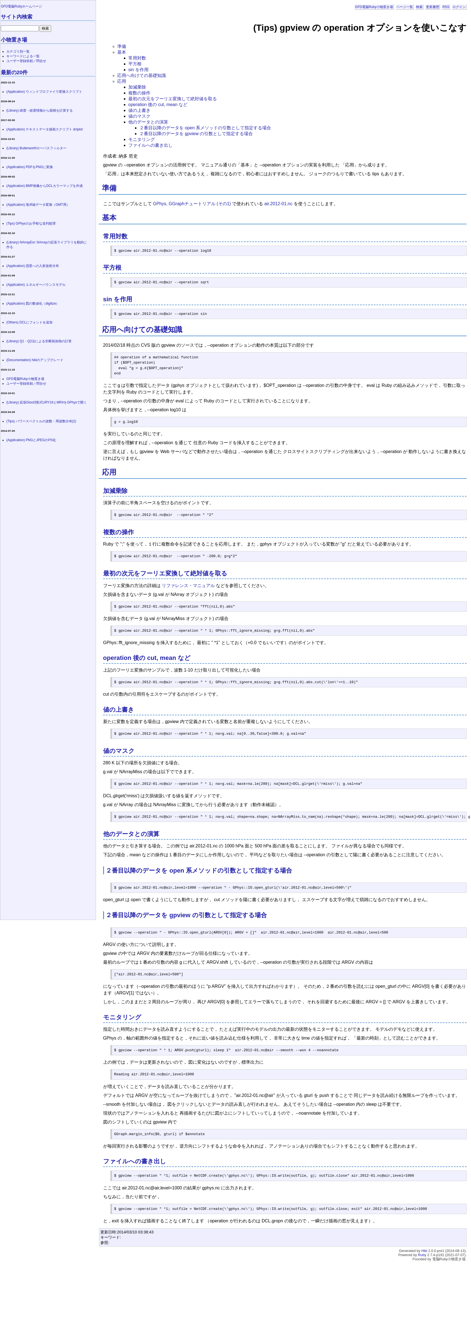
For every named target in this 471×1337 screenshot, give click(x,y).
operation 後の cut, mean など (158, 104)
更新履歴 (432, 7)
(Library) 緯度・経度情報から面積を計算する (39, 110)
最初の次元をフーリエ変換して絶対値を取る (172, 98)
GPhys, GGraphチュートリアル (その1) (192, 203)
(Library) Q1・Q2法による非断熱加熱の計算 (39, 341)
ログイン (459, 7)
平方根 (135, 63)
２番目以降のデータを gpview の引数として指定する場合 (196, 133)
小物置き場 (14, 40)
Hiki (424, 1251)
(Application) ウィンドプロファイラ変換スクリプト (44, 92)
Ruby (422, 1255)
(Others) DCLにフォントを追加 (29, 322)
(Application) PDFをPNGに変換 (29, 167)
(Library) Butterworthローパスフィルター (36, 148)
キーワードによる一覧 (23, 56)
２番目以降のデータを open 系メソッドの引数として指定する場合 (205, 127)
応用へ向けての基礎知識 (141, 75)
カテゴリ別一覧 (18, 51)
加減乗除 (137, 87)
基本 (121, 52)
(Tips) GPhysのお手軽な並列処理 (31, 223)
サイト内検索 (16, 17)
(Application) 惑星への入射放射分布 (32, 266)
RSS (446, 7)
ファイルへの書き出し (150, 145)
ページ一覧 (404, 7)
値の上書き (139, 110)
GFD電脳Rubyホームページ (21, 6)
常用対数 (137, 58)
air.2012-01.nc (278, 203)
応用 (121, 81)
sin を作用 (138, 69)
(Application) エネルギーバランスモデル (36, 285)
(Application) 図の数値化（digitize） (32, 303)
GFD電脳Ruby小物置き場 (374, 7)
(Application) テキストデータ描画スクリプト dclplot (44, 129)
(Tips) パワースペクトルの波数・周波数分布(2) (41, 421)
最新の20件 (14, 72)
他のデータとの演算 (148, 122)
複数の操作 (139, 93)
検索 (419, 7)
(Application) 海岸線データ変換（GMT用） (38, 205)
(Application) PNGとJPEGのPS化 (31, 440)
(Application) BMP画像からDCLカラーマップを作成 (44, 186)
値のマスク (139, 116)
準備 (121, 46)
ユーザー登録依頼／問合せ (26, 61)
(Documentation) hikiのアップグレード (34, 360)
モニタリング (141, 139)
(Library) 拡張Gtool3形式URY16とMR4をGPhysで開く (46, 402)
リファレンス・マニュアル (188, 585)
